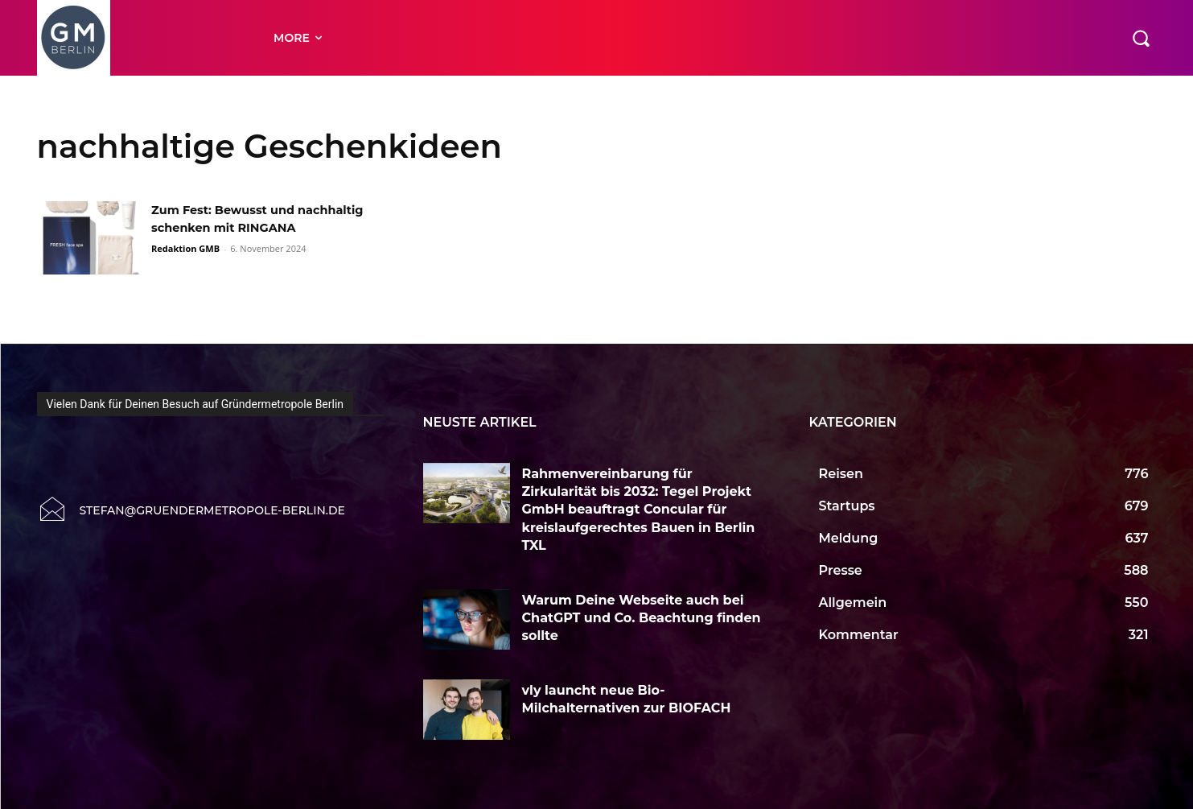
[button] (1140, 38)
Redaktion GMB (185, 266)
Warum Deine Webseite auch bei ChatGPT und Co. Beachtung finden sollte (641, 618)
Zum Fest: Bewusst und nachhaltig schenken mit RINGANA (235, 228)
